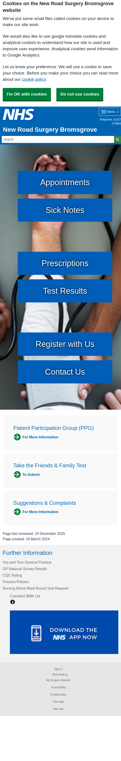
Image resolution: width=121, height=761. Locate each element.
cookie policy (34, 79)
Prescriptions (65, 263)
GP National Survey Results (25, 569)
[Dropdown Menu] (110, 112)
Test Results (65, 290)
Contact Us (65, 371)
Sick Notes (65, 210)
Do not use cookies (79, 94)
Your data (58, 701)
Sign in (58, 669)
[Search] (58, 139)
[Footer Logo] (64, 632)
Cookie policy (58, 694)
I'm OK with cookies (27, 94)
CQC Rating (12, 575)
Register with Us (64, 344)
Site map (58, 709)
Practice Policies (16, 582)
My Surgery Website (58, 680)
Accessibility (58, 687)
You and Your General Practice (27, 562)
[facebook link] (12, 602)
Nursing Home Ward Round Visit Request (35, 588)
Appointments (65, 182)
